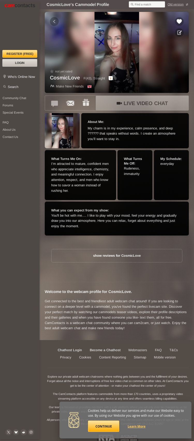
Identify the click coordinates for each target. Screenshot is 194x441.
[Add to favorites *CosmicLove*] (179, 21)
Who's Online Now (21, 77)
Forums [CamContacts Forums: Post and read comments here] (8, 105)
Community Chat (14, 98)
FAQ (158, 350)
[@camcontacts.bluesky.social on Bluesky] (16, 432)
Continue (103, 426)
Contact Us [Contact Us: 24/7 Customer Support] (10, 137)
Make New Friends (67, 86)
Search (13, 87)
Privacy (65, 357)
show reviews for (117, 256)
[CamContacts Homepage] (20, 26)
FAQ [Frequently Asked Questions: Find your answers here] (6, 122)
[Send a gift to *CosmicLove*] (86, 103)
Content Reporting (112, 357)
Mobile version (165, 357)
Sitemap (140, 357)
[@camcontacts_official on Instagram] (31, 432)
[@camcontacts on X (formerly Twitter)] (8, 432)
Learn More (137, 426)
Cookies (85, 357)
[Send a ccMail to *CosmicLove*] (70, 103)
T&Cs (173, 350)
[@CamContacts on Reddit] (23, 432)
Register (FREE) (19, 54)
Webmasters (137, 350)
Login (20, 63)
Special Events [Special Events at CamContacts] (13, 112)
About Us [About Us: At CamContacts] (9, 129)
